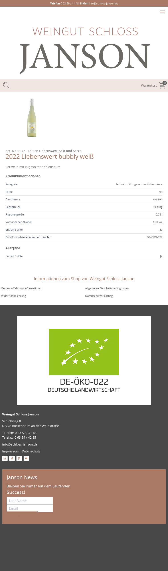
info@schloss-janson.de (20, 444)
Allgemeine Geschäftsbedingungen (107, 288)
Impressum (10, 451)
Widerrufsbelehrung (13, 296)
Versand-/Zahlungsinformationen (21, 288)
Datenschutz (31, 451)
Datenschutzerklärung (99, 296)
